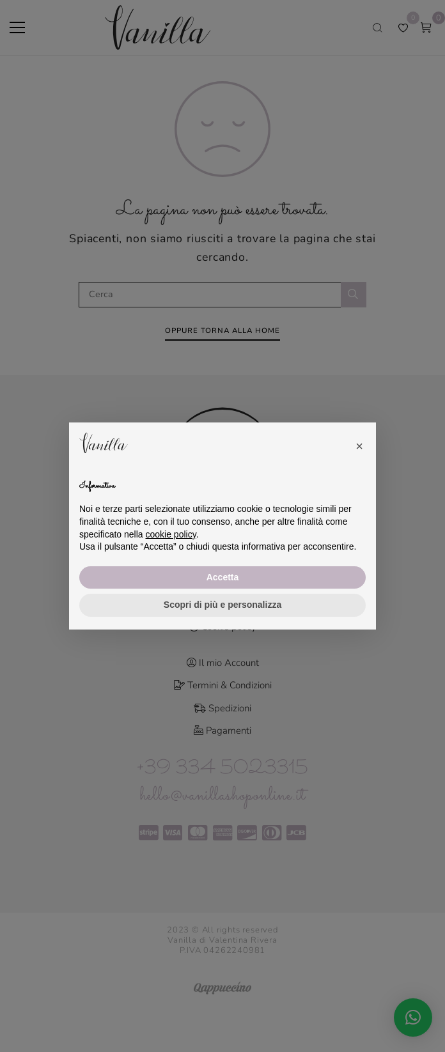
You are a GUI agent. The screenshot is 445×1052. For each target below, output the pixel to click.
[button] (359, 443)
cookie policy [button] (171, 534)
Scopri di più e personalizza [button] (222, 604)
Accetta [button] (223, 577)
